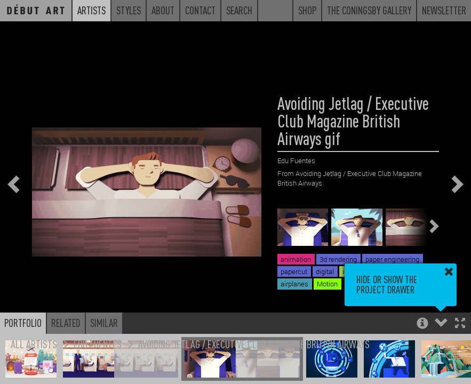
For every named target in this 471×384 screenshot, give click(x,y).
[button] (460, 324)
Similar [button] (104, 323)
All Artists (34, 344)
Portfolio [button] (23, 323)
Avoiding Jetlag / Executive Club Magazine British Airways (254, 344)
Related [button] (66, 323)
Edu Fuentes (98, 344)
